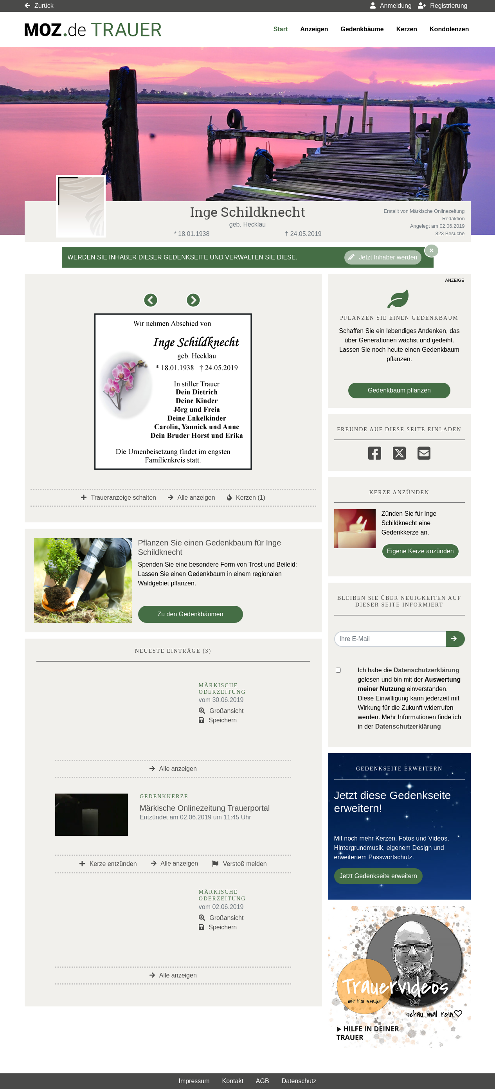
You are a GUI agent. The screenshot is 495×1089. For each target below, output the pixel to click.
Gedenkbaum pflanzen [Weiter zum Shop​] (399, 390)
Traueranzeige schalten (118, 497)
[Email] (424, 452)
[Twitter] (399, 452)
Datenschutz (299, 1081)
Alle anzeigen (191, 497)
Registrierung (443, 5)
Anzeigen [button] (314, 29)
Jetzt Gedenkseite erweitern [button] (378, 876)
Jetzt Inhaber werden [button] (383, 257)
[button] (152, 304)
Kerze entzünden (108, 863)
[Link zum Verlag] (93, 29)
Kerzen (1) (246, 497)
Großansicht (221, 710)
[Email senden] (390, 639)
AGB (262, 1081)
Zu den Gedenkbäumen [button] (190, 614)
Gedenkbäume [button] (361, 29)
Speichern (218, 720)
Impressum (193, 1081)
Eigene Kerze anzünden (420, 551)
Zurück (39, 5)
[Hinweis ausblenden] (431, 250)
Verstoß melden (239, 863)
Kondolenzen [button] (449, 29)
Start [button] (281, 29)
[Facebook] (374, 452)
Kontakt (232, 1081)
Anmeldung (391, 5)
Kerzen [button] (406, 29)
